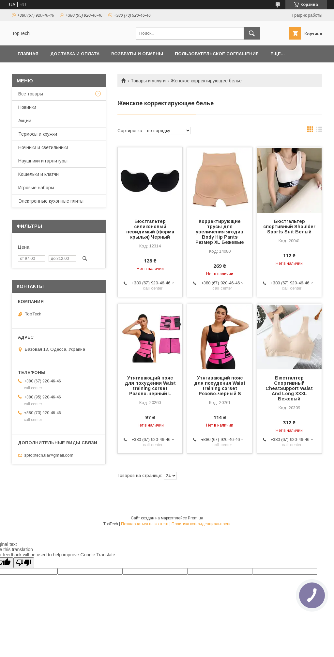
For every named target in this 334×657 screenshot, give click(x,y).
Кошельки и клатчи (38, 174)
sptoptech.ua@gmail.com (48, 455)
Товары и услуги (148, 80)
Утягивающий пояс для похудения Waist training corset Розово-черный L (150, 385)
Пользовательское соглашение (217, 53)
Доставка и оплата (74, 53)
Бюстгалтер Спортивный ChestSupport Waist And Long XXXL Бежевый (289, 388)
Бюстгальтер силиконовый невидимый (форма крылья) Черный (150, 229)
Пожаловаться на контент (145, 524)
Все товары (30, 93)
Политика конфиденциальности (201, 524)
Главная (28, 53)
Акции (24, 120)
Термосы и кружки (37, 134)
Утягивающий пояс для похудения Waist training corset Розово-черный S (219, 385)
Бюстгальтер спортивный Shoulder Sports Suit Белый (289, 226)
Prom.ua (195, 518)
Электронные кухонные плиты (51, 201)
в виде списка (319, 130)
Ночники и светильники (43, 147)
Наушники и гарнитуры (43, 160)
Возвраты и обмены (137, 53)
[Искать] (252, 33)
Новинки (27, 107)
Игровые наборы (36, 187)
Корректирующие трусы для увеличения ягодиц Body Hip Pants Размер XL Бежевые (219, 232)
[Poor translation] (23, 562)
